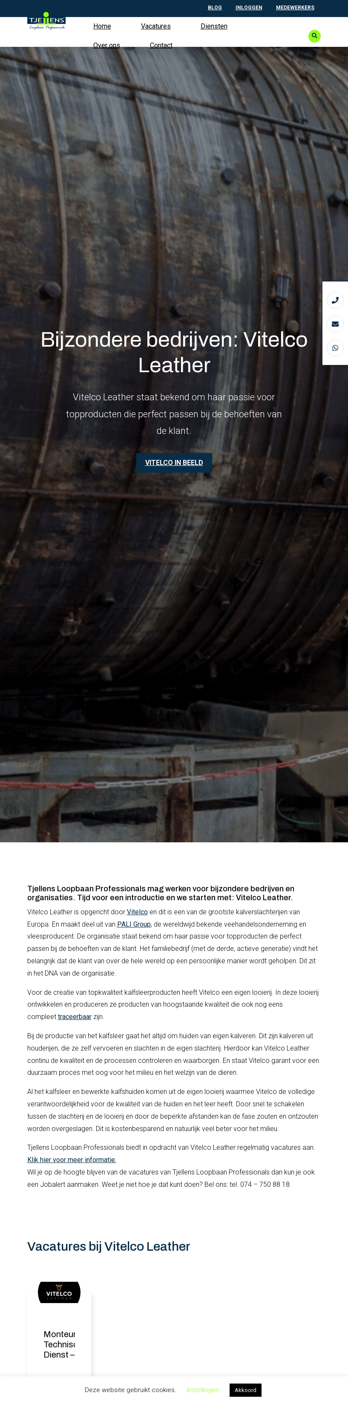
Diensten (214, 26)
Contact (161, 45)
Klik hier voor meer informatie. (71, 1161)
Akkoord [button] (245, 1390)
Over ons (106, 45)
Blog (215, 8)
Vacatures (156, 26)
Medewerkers (295, 8)
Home (102, 26)
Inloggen (249, 8)
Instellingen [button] (203, 1390)
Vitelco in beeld (174, 463)
